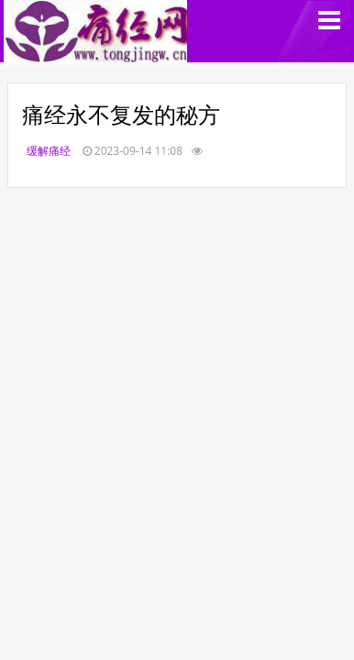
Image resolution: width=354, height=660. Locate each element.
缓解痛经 (49, 151)
